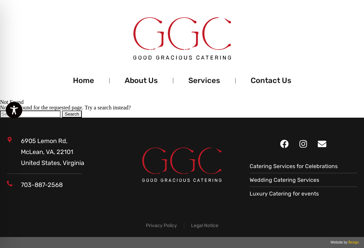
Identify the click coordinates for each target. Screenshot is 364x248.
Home (83, 80)
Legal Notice (204, 225)
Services (204, 80)
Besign (353, 242)
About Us (141, 80)
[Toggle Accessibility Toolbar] (14, 110)
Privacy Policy (161, 225)
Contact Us (271, 80)
